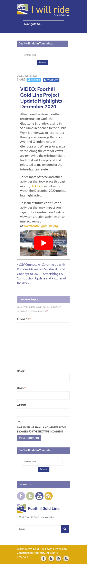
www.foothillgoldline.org (40, 226)
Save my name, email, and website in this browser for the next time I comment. (41, 429)
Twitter (34, 79)
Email (21, 388)
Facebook (51, 79)
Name (21, 371)
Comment (23, 319)
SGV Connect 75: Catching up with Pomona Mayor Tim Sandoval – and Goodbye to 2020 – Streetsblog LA (41, 269)
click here (37, 186)
